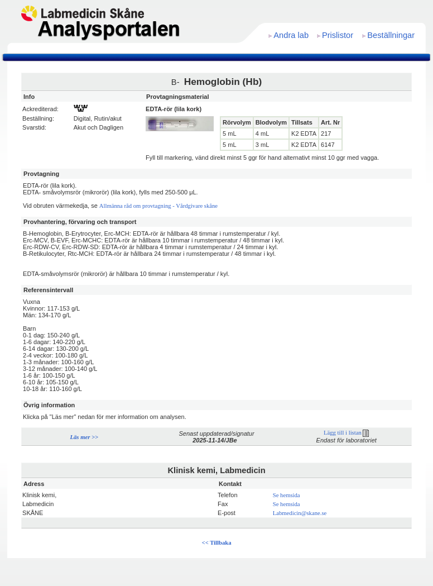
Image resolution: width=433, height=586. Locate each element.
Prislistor (337, 35)
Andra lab (291, 35)
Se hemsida (286, 495)
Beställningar (391, 35)
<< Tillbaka (217, 543)
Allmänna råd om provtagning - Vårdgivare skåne (158, 206)
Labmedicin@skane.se (300, 513)
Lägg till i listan (346, 433)
